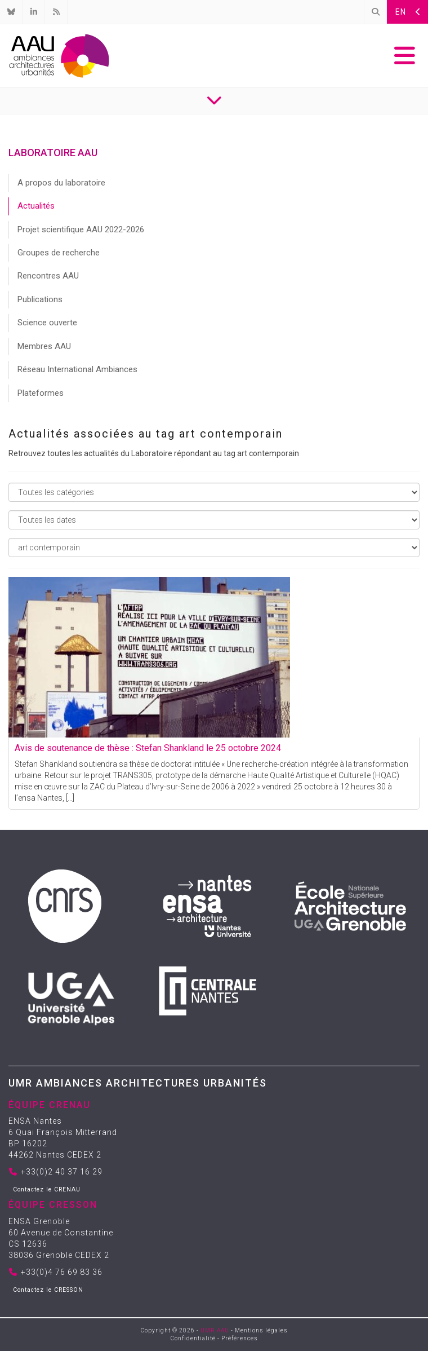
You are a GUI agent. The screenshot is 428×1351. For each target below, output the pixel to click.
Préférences (239, 1338)
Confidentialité (193, 1338)
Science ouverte (47, 322)
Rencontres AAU (48, 276)
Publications (40, 299)
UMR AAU (214, 1330)
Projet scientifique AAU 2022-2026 (80, 229)
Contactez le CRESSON (48, 1289)
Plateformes (40, 393)
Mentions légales (261, 1330)
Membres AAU (44, 346)
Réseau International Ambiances (77, 369)
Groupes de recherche (58, 253)
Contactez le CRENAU (47, 1189)
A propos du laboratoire (61, 183)
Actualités (36, 206)
